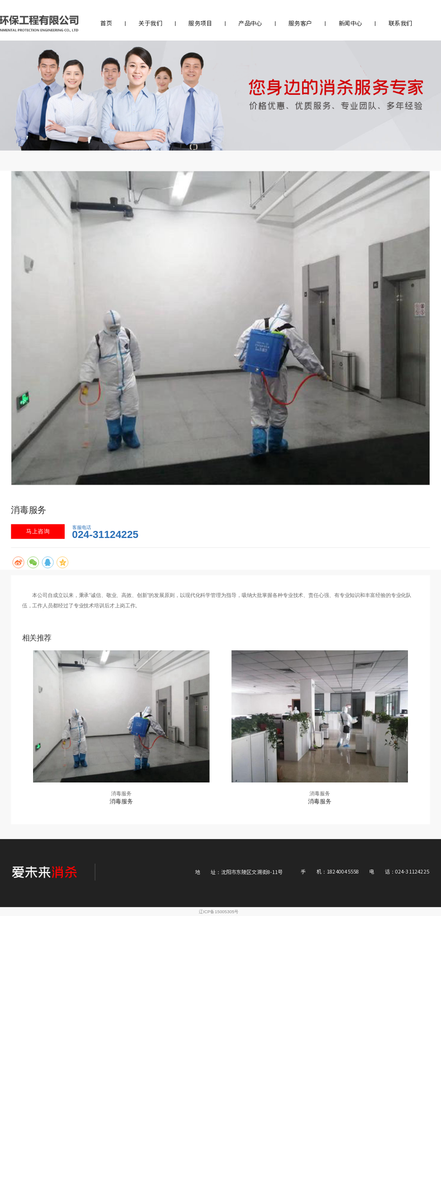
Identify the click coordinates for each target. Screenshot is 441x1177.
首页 (106, 23)
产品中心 (250, 23)
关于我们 (150, 23)
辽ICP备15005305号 (219, 911)
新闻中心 (350, 23)
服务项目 (200, 23)
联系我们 (400, 23)
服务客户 (300, 23)
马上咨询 (38, 531)
